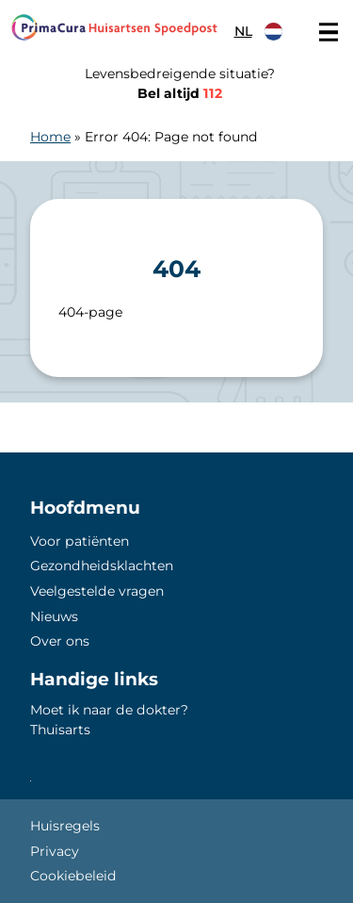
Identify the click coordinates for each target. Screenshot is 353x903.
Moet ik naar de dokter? (109, 709)
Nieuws (54, 616)
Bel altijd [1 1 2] (179, 93)
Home (50, 136)
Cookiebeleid (73, 875)
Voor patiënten (79, 541)
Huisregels (65, 825)
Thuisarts (60, 729)
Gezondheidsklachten (101, 565)
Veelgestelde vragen (97, 591)
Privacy (54, 851)
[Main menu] (328, 32)
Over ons (59, 640)
